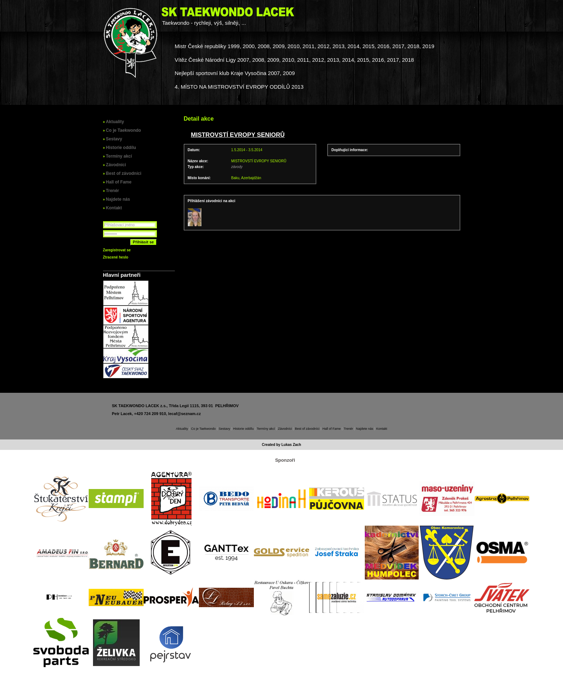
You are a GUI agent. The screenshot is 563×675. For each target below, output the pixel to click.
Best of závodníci (123, 173)
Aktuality (115, 121)
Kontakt (114, 207)
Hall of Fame (118, 182)
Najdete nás (118, 199)
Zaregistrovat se (117, 250)
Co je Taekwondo (123, 130)
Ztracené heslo (116, 257)
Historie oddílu (121, 147)
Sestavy (114, 138)
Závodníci (116, 164)
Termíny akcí (119, 156)
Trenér (112, 190)
